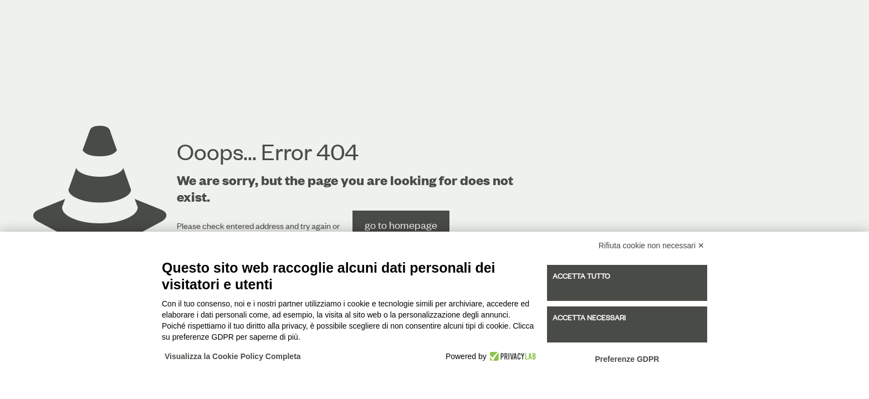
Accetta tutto (581, 276)
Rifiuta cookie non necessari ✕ (651, 245)
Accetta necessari (589, 317)
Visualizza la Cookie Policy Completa (233, 356)
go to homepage (401, 224)
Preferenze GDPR (627, 359)
